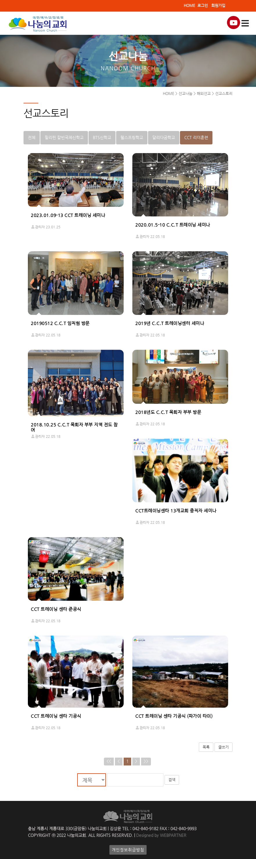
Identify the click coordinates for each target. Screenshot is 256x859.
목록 (206, 747)
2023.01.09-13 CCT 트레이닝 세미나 (68, 215)
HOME (189, 5)
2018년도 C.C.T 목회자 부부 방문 (168, 412)
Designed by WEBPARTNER (160, 835)
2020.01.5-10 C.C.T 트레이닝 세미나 (172, 225)
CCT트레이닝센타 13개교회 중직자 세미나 (176, 511)
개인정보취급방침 (128, 849)
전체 (31, 137)
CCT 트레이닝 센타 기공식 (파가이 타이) (173, 716)
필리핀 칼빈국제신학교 (64, 137)
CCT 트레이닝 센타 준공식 (56, 609)
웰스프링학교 (131, 137)
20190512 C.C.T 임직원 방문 (60, 323)
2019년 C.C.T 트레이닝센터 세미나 (169, 323)
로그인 (202, 5)
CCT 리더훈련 (196, 137)
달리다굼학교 (163, 137)
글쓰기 (223, 747)
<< (109, 761)
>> (146, 761)
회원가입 (218, 5)
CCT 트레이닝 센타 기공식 (56, 716)
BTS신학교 (102, 137)
